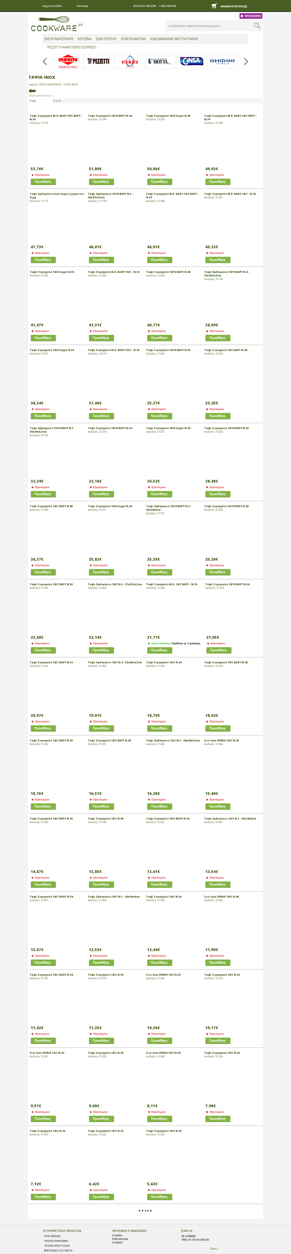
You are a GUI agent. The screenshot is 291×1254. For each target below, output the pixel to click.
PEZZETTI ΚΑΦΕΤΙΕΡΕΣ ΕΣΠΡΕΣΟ (71, 47)
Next (246, 65)
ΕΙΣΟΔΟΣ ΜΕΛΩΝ (144, 6)
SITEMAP (117, 1242)
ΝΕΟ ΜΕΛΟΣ (169, 6)
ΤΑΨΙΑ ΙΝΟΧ (70, 84)
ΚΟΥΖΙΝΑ (84, 39)
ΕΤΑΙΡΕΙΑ (117, 1235)
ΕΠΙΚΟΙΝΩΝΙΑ (120, 1239)
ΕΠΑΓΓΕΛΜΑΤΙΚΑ (133, 39)
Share (213, 1248)
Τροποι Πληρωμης (56, 1241)
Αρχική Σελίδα (52, 6)
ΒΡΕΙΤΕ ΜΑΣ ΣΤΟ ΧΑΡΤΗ (58, 1250)
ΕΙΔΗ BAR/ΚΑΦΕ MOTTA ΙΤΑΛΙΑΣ (174, 39)
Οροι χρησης (52, 1236)
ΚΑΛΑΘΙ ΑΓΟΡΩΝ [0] (233, 6)
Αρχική (33, 84)
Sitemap (82, 6)
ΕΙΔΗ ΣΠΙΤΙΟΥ (106, 39)
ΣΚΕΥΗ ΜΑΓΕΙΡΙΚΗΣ (58, 39)
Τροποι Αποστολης (57, 1246)
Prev (45, 65)
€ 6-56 (57, 101)
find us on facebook (195, 1239)
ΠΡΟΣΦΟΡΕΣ (252, 16)
